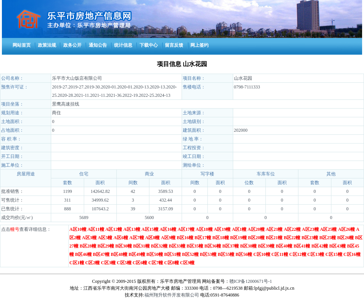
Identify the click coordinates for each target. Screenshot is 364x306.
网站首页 (22, 45)
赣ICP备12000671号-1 (250, 281)
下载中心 (149, 45)
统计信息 (123, 45)
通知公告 (98, 45)
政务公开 (72, 45)
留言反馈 (174, 45)
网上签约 (199, 45)
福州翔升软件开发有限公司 (171, 295)
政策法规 (47, 45)
